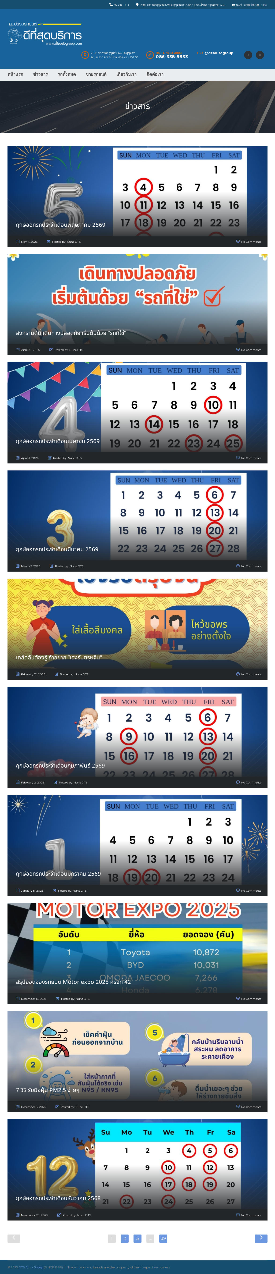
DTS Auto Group (31, 1267)
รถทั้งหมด (67, 74)
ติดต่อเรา (155, 74)
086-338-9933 (172, 56)
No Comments (251, 241)
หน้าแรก (15, 74)
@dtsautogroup (219, 53)
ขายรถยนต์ (96, 74)
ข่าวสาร (40, 74)
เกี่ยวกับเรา (126, 74)
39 (163, 1238)
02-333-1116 (122, 4)
